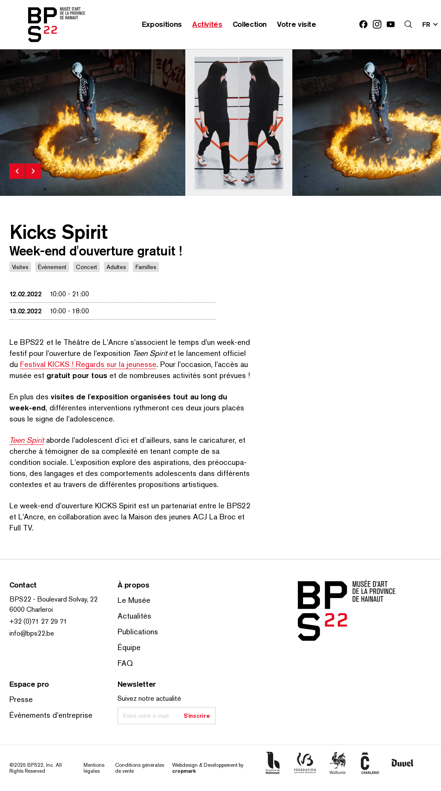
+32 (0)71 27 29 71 (38, 621)
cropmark (184, 771)
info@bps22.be (31, 633)
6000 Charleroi (31, 609)
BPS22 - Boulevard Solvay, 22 (53, 599)
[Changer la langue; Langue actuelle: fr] (430, 24)
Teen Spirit (26, 440)
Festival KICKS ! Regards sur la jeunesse (88, 364)
